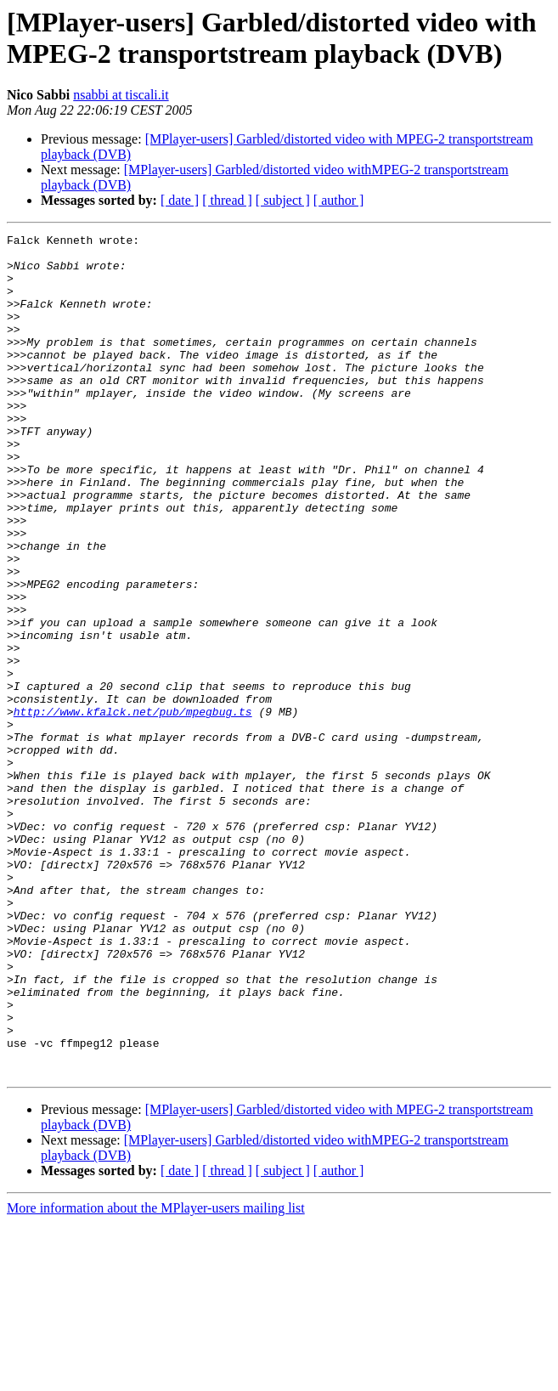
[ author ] (338, 200)
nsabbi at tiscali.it (120, 95)
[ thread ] (227, 200)
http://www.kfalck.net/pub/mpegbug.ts (133, 808)
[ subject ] (283, 200)
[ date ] (180, 200)
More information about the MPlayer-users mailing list (156, 1376)
